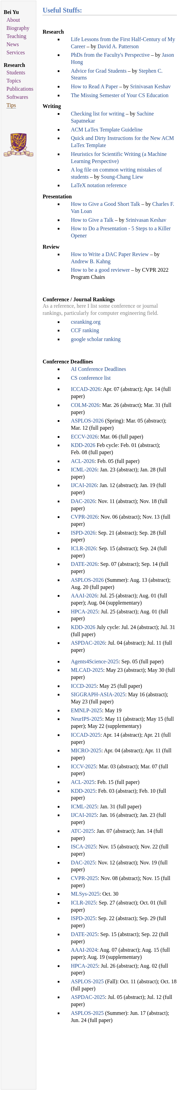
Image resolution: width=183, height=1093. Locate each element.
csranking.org (85, 322)
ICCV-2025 (83, 766)
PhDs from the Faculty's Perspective (110, 55)
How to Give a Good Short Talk (105, 204)
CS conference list (91, 378)
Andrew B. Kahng (91, 261)
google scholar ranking (96, 339)
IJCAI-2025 (84, 815)
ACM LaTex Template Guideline (107, 129)
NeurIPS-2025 (86, 719)
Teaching (16, 36)
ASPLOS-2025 (87, 981)
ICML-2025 (84, 806)
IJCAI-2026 (84, 485)
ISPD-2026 (83, 533)
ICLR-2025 (83, 903)
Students (15, 72)
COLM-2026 (85, 405)
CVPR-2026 (84, 517)
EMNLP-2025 (86, 710)
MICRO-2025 (86, 750)
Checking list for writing (98, 114)
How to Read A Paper (94, 86)
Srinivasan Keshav (150, 86)
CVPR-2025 (84, 878)
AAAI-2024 (84, 950)
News (12, 44)
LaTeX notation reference (99, 185)
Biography (18, 28)
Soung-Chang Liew (122, 177)
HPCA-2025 (84, 611)
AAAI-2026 (84, 595)
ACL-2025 (82, 782)
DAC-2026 (83, 501)
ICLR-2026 (83, 548)
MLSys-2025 (85, 894)
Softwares (17, 97)
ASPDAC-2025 (88, 997)
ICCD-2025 (84, 686)
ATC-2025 (82, 831)
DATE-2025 (84, 934)
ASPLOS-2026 (87, 421)
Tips (11, 105)
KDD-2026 (83, 445)
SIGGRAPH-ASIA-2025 (98, 694)
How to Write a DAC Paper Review (110, 254)
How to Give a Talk (92, 220)
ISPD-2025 (83, 918)
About (13, 20)
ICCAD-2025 (85, 735)
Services (15, 52)
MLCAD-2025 (87, 670)
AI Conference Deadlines (98, 369)
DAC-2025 (83, 862)
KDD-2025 (83, 791)
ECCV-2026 (84, 437)
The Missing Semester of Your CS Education (120, 95)
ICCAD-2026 (85, 389)
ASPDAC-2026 (88, 643)
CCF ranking (85, 330)
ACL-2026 (82, 461)
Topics (13, 81)
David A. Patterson (118, 46)
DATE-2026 (84, 564)
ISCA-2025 (83, 846)
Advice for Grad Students (99, 71)
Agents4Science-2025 (94, 661)
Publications (19, 89)
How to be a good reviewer (100, 270)
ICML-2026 (84, 469)
